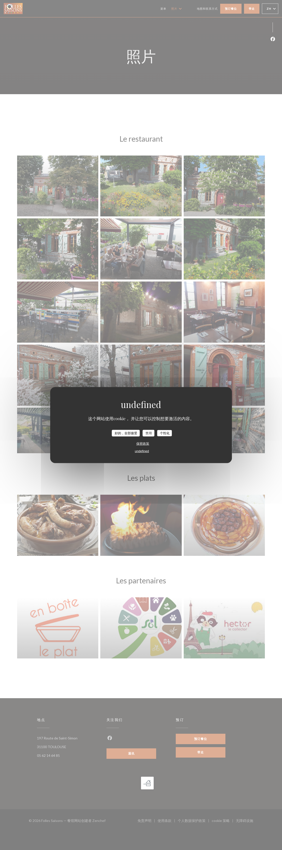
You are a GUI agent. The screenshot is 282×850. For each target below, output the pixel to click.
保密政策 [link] (142, 443)
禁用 (148, 433)
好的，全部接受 (126, 433)
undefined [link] (142, 451)
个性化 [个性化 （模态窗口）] (165, 433)
